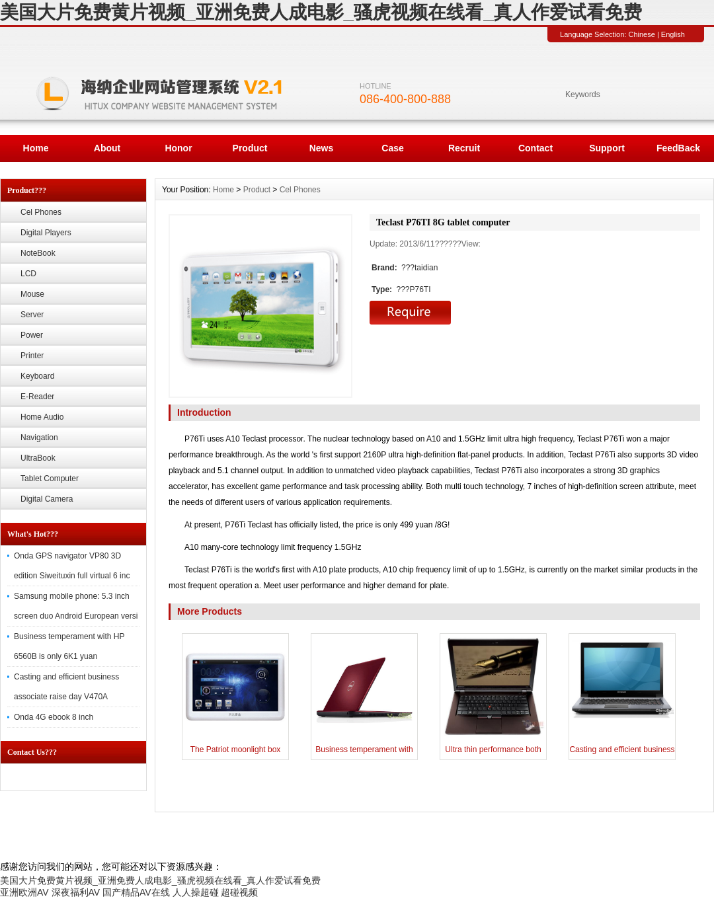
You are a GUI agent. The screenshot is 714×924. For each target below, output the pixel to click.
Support (607, 148)
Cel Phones (40, 212)
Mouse (32, 294)
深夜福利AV (76, 892)
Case (392, 148)
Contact (535, 148)
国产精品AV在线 (136, 892)
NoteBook (38, 253)
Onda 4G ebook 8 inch (53, 717)
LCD (28, 273)
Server (32, 314)
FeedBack (678, 148)
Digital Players (45, 232)
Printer (32, 355)
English (673, 34)
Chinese (641, 34)
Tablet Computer (49, 478)
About (107, 148)
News (321, 148)
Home (36, 148)
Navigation (39, 437)
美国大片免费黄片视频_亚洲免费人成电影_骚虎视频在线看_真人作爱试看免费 (321, 12)
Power (31, 335)
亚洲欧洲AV (24, 892)
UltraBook (38, 458)
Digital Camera (46, 499)
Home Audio (41, 417)
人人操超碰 (196, 892)
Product (250, 148)
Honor (178, 148)
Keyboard (37, 376)
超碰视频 (239, 892)
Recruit (464, 148)
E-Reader (37, 396)
